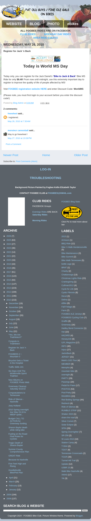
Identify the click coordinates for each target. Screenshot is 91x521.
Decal (64, 296)
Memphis (65, 367)
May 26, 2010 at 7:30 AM (19, 121)
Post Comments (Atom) (26, 161)
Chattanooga (67, 274)
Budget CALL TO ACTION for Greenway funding (17, 421)
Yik (62, 478)
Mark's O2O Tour (69, 360)
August (12, 319)
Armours (65, 240)
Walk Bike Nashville (70, 471)
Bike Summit (67, 257)
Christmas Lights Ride (71, 278)
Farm (63, 310)
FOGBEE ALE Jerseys (71, 314)
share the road (68, 417)
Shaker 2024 (67, 414)
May (11, 331)
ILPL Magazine (68, 342)
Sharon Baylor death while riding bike (17, 428)
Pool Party (66, 392)
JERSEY (65, 357)
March (12, 481)
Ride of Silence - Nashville (16, 400)
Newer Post (10, 155)
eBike (64, 303)
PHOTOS (65, 389)
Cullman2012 (67, 285)
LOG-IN (45, 169)
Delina (64, 299)
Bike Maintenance (69, 253)
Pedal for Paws (68, 385)
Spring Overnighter (70, 432)
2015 (9, 280)
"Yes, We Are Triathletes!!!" (15, 336)
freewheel (12, 113)
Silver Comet (67, 421)
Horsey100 (66, 339)
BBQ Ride (66, 243)
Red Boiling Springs (70, 400)
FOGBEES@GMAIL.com (59, 193)
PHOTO (53, 24)
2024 (9, 244)
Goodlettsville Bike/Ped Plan (15, 471)
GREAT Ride (14, 456)
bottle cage (66, 264)
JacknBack (66, 353)
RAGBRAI (66, 396)
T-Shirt (64, 446)
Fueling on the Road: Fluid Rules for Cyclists (18, 436)
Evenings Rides (39, 212)
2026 (9, 236)
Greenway (66, 325)
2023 (9, 248)
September (14, 315)
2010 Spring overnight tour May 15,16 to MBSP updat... (18, 412)
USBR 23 (65, 467)
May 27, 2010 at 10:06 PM (20, 138)
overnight (65, 374)
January (13, 489)
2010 (9, 300)
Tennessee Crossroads (72, 453)
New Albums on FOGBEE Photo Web (18, 381)
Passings (65, 382)
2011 (9, 296)
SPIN (63, 428)
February (13, 485)
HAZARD (65, 335)
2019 (9, 264)
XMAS (64, 474)
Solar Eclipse (67, 425)
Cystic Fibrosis (68, 292)
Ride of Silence (68, 407)
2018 (9, 268)
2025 (9, 240)
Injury (64, 349)
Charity (64, 271)
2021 (9, 256)
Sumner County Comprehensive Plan (18, 450)
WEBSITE (14, 24)
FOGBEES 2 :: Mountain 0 (15, 355)
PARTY (64, 378)
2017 (9, 272)
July (11, 323)
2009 (9, 494)
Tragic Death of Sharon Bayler (15, 444)
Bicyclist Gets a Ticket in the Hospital (18, 361)
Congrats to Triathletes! (14, 342)
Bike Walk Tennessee (71, 260)
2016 (9, 276)
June (11, 327)
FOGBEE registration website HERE (27, 89)
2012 (9, 292)
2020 (9, 260)
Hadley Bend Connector (72, 328)
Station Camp (67, 442)
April (11, 477)
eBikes (72, 24)
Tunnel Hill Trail (68, 460)
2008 (9, 498)
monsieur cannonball (18, 130)
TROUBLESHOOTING (45, 178)
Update (64, 464)
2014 (9, 284)
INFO (63, 346)
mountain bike (67, 371)
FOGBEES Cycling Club (72, 317)
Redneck (65, 403)
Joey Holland (14, 405)
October (13, 311)
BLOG (35, 24)
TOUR (64, 457)
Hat (63, 332)
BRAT (64, 267)
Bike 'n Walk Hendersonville (74, 247)
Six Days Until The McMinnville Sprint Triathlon (17, 373)
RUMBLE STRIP (69, 410)
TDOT (64, 450)
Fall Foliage (66, 307)
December (14, 303)
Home (46, 155)
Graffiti (64, 321)
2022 (9, 252)
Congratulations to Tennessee (16, 394)
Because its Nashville (18, 460)
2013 (9, 288)
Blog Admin (18, 103)
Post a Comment (13, 144)
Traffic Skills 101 (15, 367)
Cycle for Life (67, 289)
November (14, 307)
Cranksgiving (67, 282)
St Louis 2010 (67, 439)
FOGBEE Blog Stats (70, 201)
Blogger (79, 516)
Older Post (81, 155)
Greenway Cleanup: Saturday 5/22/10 (17, 387)
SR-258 (64, 435)
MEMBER (66, 364)
